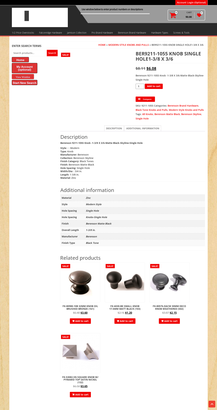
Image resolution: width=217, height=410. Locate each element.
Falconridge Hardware (50, 32)
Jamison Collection (76, 32)
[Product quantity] (140, 86)
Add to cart (153, 86)
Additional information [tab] (142, 128)
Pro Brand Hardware (102, 32)
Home (102, 44)
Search (52, 53)
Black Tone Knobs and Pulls (151, 109)
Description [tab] (114, 128)
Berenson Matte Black (167, 114)
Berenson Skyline (191, 114)
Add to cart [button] (77, 315)
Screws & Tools (181, 32)
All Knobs (147, 114)
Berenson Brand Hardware (132, 32)
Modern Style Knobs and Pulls (128, 44)
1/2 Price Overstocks (23, 32)
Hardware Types (159, 32)
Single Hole (142, 118)
